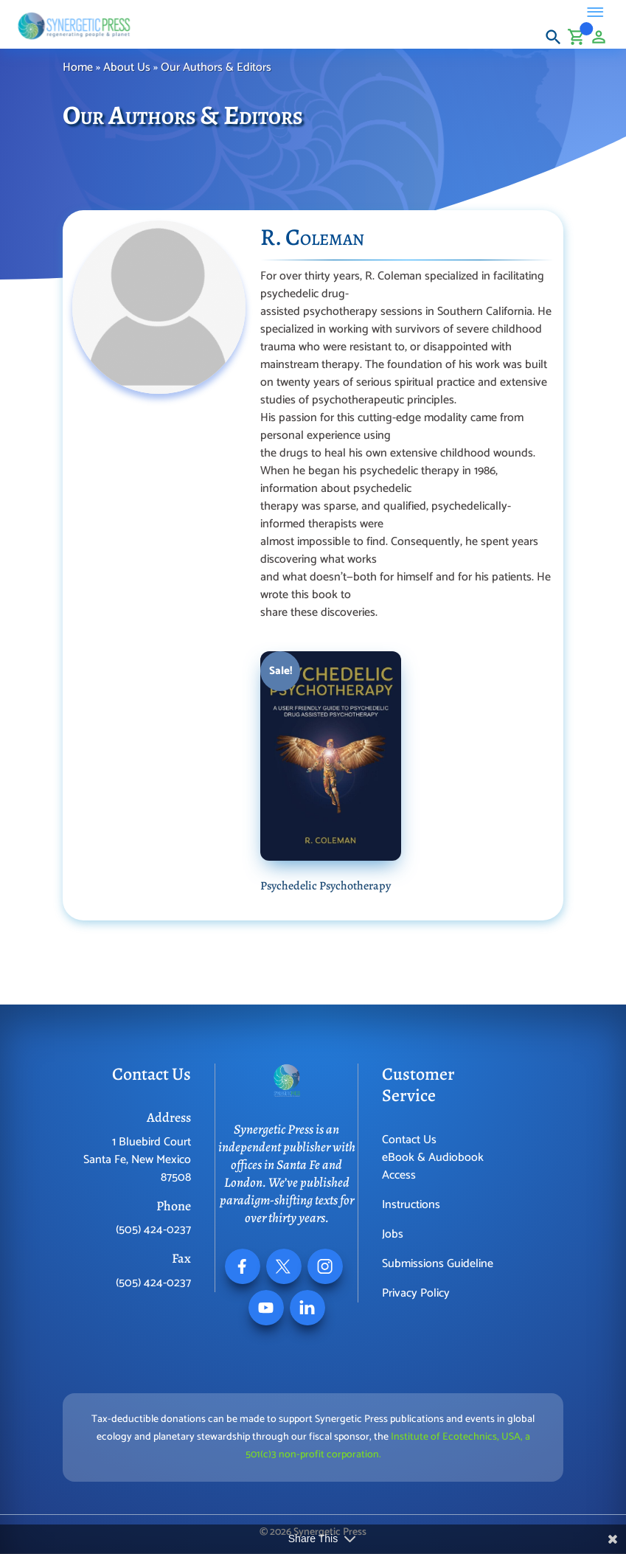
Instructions (411, 1205)
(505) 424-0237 (153, 1230)
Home (78, 67)
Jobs (392, 1234)
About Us (126, 67)
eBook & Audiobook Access (433, 1166)
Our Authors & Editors (217, 67)
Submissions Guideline (437, 1264)
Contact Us (409, 1140)
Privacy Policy (416, 1293)
